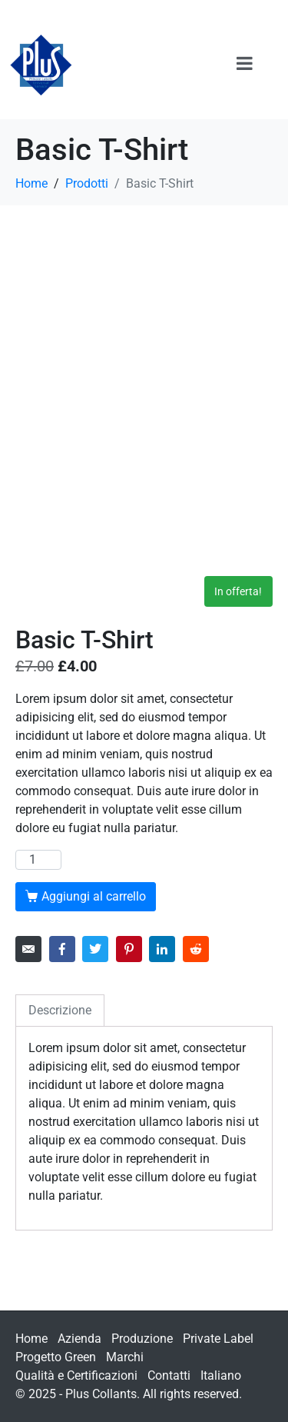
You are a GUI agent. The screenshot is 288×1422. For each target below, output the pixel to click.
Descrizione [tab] (59, 1010)
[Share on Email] (28, 949)
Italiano (220, 1375)
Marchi (125, 1357)
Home (31, 1338)
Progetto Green (55, 1357)
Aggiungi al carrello (93, 896)
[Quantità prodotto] (38, 860)
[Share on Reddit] (196, 949)
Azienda (79, 1338)
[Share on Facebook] (62, 949)
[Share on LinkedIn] (162, 949)
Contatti (168, 1375)
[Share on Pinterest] (129, 949)
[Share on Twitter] (95, 949)
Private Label (218, 1338)
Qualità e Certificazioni (76, 1375)
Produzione (142, 1338)
